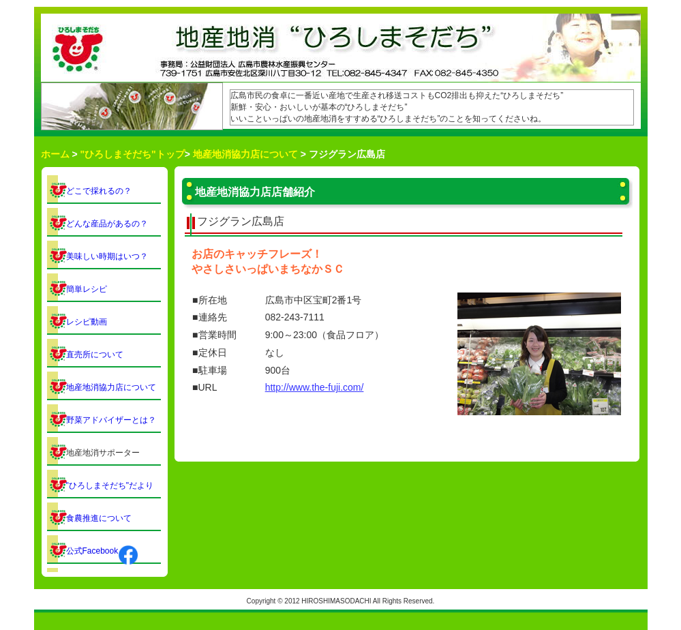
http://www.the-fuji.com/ (314, 387)
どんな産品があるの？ (107, 223)
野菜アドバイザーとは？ (111, 420)
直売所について (94, 354)
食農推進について (99, 518)
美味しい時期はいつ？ (107, 256)
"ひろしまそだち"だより (110, 485)
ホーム (55, 154)
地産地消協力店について (245, 154)
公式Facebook (102, 551)
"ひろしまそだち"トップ (132, 154)
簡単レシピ (86, 289)
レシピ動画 (86, 322)
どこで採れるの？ (99, 191)
